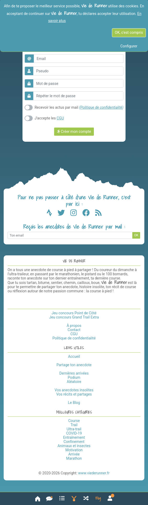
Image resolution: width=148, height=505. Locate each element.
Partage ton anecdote (74, 365)
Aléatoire (74, 382)
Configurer (128, 46)
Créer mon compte (74, 131)
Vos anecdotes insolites (74, 390)
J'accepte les (49, 118)
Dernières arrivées (74, 373)
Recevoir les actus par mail (79, 107)
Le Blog (74, 402)
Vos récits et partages (74, 394)
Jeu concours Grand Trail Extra (74, 317)
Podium (74, 377)
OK (136, 235)
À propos (74, 325)
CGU (60, 118)
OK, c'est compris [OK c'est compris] (129, 32)
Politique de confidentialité (101, 107)
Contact (74, 330)
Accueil (74, 356)
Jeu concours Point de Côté (74, 313)
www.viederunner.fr (94, 473)
